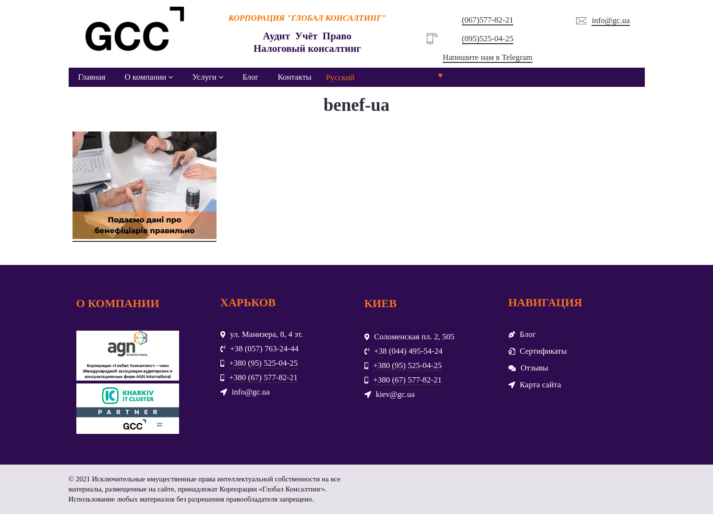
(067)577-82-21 (488, 19)
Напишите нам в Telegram (487, 57)
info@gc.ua (610, 20)
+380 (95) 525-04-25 (263, 363)
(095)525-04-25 (488, 38)
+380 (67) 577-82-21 (263, 377)
